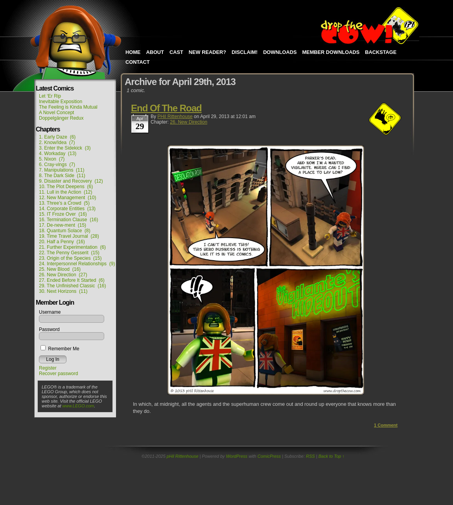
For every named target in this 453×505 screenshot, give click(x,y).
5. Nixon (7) (51, 159)
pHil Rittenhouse (174, 116)
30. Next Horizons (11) (63, 291)
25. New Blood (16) (60, 269)
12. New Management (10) (67, 197)
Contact (137, 62)
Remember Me (60, 348)
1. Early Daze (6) (57, 137)
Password (49, 329)
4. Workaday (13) (57, 153)
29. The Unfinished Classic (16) (72, 286)
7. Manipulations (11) (61, 170)
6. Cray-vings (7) (57, 164)
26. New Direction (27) (63, 274)
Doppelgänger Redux (61, 118)
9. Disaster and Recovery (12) (71, 181)
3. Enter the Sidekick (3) (64, 148)
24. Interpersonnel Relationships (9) (77, 263)
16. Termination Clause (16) (68, 219)
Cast (176, 52)
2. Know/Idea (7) (57, 142)
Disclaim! (245, 52)
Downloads (279, 52)
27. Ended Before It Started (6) (72, 280)
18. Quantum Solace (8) (64, 230)
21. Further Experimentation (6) (72, 247)
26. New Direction (188, 122)
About (155, 52)
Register (48, 368)
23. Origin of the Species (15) (70, 258)
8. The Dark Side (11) (62, 175)
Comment (386, 425)
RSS (310, 456)
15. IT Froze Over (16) (63, 214)
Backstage (380, 52)
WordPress (236, 456)
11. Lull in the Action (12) (65, 192)
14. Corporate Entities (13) (67, 208)
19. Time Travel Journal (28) (69, 236)
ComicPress (269, 456)
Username (50, 312)
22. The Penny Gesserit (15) (69, 252)
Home (132, 52)
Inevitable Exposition (60, 101)
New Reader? (207, 52)
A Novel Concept (56, 112)
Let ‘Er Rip (50, 96)
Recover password (58, 373)
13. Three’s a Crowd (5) (64, 203)
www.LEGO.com (78, 405)
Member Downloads (330, 52)
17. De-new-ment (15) (62, 225)
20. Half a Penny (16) (62, 241)
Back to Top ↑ (331, 456)
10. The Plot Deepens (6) (66, 186)
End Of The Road (166, 108)
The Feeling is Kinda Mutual (68, 107)
